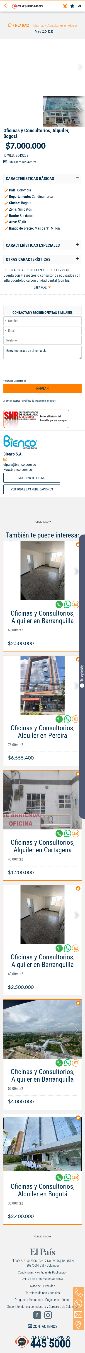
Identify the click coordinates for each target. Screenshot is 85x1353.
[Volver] (7, 5)
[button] (42, 178)
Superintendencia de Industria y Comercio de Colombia (42, 1307)
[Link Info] (42, 625)
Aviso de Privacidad (42, 1286)
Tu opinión (82, 676)
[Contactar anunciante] (75, 606)
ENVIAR (42, 388)
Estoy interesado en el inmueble (42, 352)
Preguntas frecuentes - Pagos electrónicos (42, 1300)
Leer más (40, 287)
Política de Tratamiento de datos (39, 400)
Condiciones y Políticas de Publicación (42, 1272)
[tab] (42, 178)
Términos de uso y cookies (42, 1293)
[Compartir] (79, 6)
